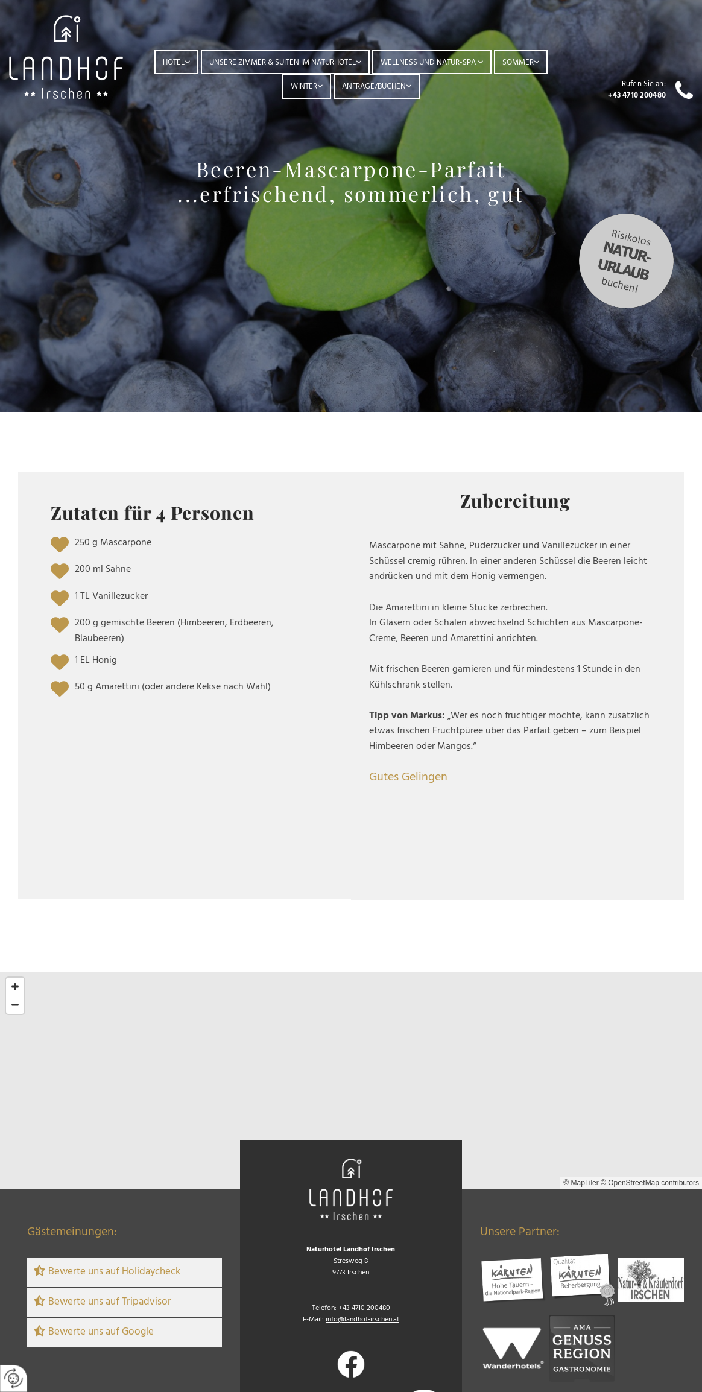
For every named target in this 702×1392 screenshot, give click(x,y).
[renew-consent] (13, 1378)
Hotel (174, 62)
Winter (304, 86)
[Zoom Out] (15, 1005)
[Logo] (66, 57)
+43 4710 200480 (637, 95)
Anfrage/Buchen (374, 86)
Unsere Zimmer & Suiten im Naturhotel (282, 62)
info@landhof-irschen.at (362, 1320)
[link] (176, 62)
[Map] (351, 1080)
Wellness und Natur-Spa (429, 62)
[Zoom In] (15, 987)
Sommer (518, 62)
